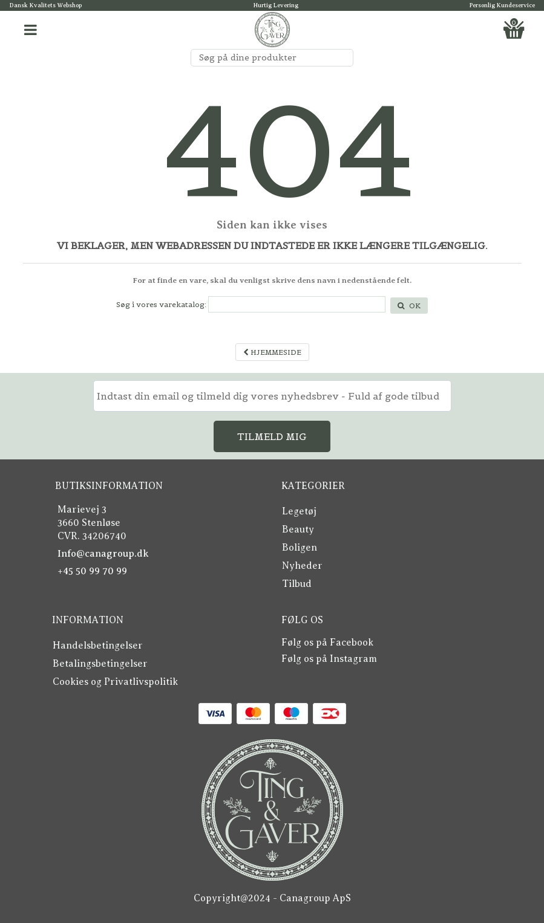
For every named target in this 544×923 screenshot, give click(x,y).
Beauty (298, 529)
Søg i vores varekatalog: (161, 304)
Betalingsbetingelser (100, 663)
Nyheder (302, 565)
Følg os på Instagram (329, 658)
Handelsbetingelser (98, 645)
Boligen (299, 547)
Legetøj (299, 511)
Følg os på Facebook (327, 642)
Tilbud (297, 583)
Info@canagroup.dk (103, 553)
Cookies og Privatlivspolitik (115, 681)
